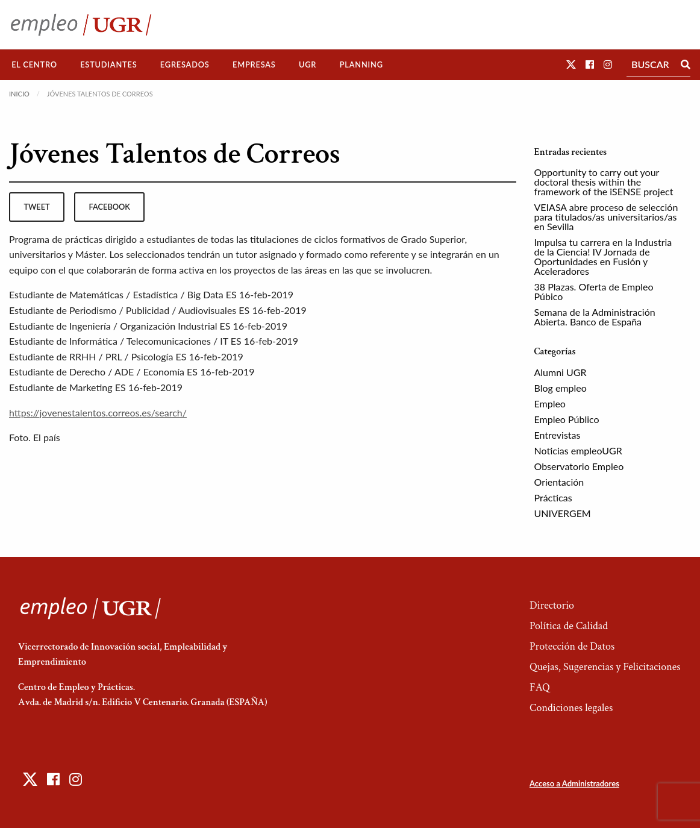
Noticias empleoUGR (578, 450)
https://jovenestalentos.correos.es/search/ (98, 412)
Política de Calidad (569, 626)
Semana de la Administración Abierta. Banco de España (594, 316)
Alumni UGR (560, 372)
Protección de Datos (572, 646)
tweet (36, 207)
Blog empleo (560, 388)
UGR (307, 64)
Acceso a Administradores (574, 783)
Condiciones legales (571, 708)
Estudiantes (108, 64)
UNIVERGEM (562, 513)
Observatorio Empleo (579, 466)
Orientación (559, 482)
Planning (361, 64)
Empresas (254, 64)
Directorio (552, 605)
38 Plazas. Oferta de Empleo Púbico (594, 291)
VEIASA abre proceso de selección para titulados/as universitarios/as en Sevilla (606, 216)
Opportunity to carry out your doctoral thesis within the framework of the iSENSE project (603, 181)
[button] (571, 64)
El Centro (34, 64)
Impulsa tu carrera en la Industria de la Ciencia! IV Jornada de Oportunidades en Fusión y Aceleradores (603, 256)
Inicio (19, 94)
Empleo (550, 403)
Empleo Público (566, 419)
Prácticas (553, 497)
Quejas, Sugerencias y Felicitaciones (605, 667)
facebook (109, 207)
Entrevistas (557, 435)
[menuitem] (34, 64)
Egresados (185, 64)
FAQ (540, 687)
